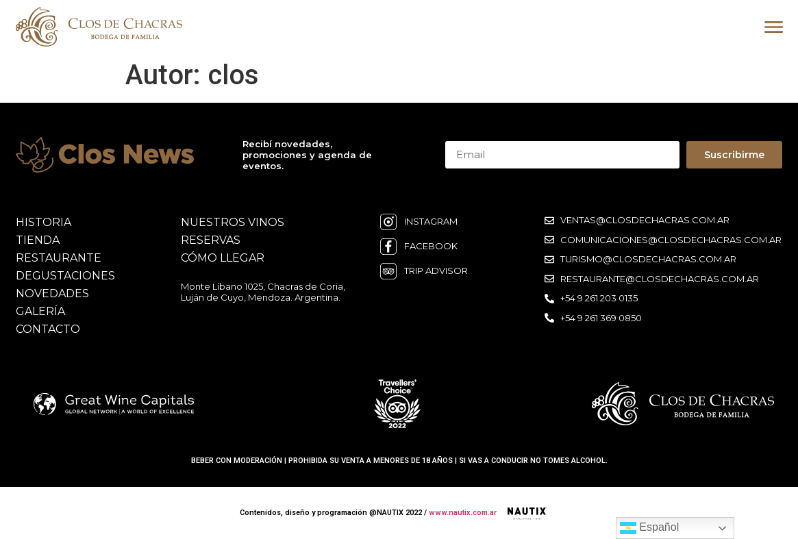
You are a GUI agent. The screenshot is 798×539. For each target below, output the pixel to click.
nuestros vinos (232, 222)
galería (40, 311)
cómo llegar (222, 257)
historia (43, 222)
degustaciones (65, 275)
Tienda (38, 240)
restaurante (58, 257)
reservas (210, 240)
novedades (52, 293)
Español (649, 528)
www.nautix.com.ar (463, 512)
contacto (48, 329)
